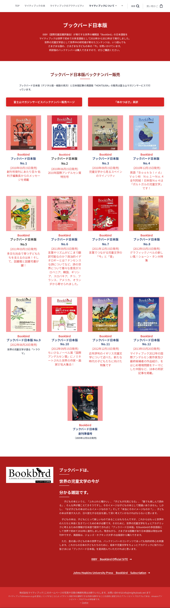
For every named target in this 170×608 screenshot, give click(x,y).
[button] (135, 6)
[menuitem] (74, 6)
